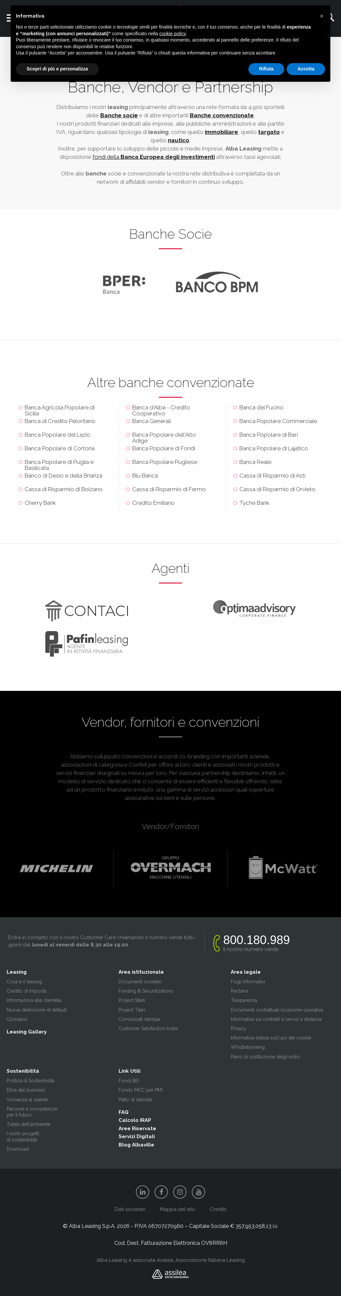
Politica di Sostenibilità (30, 1080)
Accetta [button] (305, 68)
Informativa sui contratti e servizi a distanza (276, 1019)
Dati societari (130, 1209)
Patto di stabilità (135, 1099)
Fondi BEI (129, 1080)
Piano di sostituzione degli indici (265, 1056)
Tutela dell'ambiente (28, 1124)
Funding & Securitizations (146, 991)
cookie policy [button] (172, 33)
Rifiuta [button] (266, 68)
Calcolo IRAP (135, 1120)
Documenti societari (140, 981)
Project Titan (132, 1010)
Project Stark (132, 1000)
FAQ (124, 1112)
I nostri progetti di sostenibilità (23, 1136)
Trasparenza (244, 1000)
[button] (321, 16)
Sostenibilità (23, 1071)
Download (18, 1149)
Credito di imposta (27, 991)
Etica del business (26, 1090)
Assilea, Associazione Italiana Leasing (201, 1260)
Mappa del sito (177, 1209)
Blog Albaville (136, 1145)
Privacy (238, 1028)
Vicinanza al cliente (27, 1099)
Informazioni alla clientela (34, 1000)
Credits (218, 1209)
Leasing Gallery (27, 1032)
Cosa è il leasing (24, 981)
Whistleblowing (248, 1047)
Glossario (17, 1019)
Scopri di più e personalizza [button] (57, 68)
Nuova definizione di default (37, 1010)
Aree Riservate (137, 1129)
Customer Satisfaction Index (148, 1028)
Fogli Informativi (248, 981)
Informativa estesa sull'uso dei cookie (271, 1037)
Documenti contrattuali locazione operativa (277, 1010)
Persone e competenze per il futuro (32, 1112)
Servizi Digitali (137, 1136)
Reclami (239, 991)
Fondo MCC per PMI (141, 1090)
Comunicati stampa (139, 1019)
